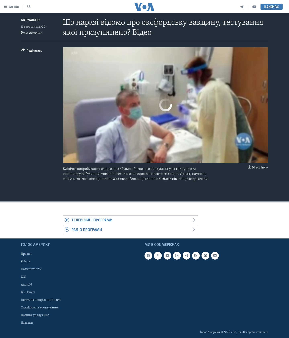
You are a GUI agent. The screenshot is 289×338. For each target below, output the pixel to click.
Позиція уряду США (35, 315)
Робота (25, 261)
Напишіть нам (31, 269)
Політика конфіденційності (41, 300)
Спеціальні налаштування (40, 307)
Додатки (27, 323)
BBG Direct (28, 292)
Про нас (26, 254)
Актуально (30, 20)
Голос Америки (32, 32)
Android (26, 284)
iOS (23, 277)
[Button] (31, 51)
